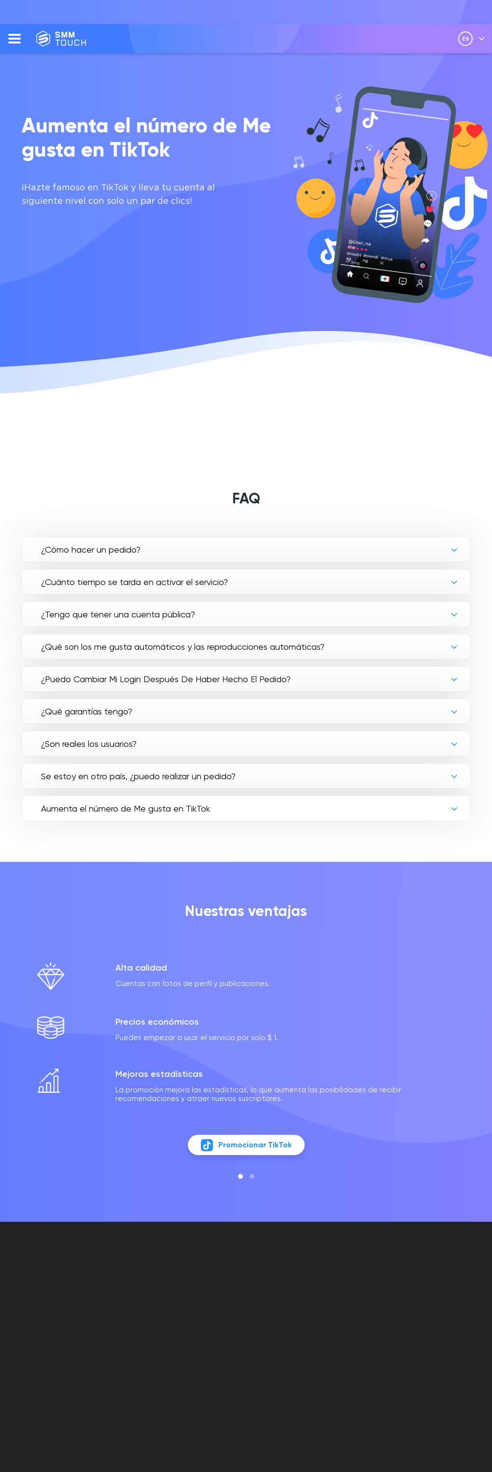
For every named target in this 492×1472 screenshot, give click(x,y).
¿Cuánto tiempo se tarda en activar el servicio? (134, 582)
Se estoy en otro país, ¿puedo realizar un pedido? (138, 776)
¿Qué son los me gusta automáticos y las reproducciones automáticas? (182, 647)
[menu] (14, 38)
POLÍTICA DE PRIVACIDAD (302, 1327)
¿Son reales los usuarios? (89, 744)
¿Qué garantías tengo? (86, 711)
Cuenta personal (317, 1288)
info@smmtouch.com (431, 1293)
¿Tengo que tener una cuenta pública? (118, 614)
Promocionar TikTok (246, 1152)
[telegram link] (415, 1314)
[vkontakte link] (398, 1314)
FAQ (190, 1288)
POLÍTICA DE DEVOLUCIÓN (302, 1350)
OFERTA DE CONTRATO (300, 1305)
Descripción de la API (223, 1322)
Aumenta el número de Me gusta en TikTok (125, 808)
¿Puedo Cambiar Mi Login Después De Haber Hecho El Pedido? (166, 679)
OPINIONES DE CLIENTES (203, 1305)
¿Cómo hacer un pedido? (91, 549)
